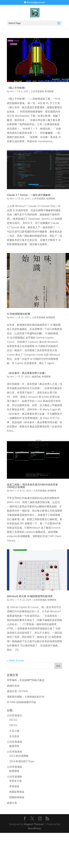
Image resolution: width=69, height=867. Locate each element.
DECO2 (13, 720)
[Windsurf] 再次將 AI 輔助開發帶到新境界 (30, 596)
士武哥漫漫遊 (14, 751)
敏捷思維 (36, 376)
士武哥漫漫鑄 (37, 91)
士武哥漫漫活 (14, 715)
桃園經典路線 (16, 797)
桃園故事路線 (16, 791)
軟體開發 (49, 91)
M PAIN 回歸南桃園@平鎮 (21, 702)
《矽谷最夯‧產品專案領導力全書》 (27, 373)
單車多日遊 (15, 781)
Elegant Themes (34, 824)
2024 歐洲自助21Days (21, 761)
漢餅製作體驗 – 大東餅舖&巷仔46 (25, 696)
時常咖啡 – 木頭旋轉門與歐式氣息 (26, 680)
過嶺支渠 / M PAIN (17, 691)
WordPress (34, 828)
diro (12, 91)
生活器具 (14, 736)
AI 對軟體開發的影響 (18, 314)
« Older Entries (15, 660)
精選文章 (12, 803)
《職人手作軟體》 (17, 88)
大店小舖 (14, 730)
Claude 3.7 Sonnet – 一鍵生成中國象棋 (28, 195)
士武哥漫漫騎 (14, 776)
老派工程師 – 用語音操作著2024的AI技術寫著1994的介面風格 (32, 485)
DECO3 (13, 725)
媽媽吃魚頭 (13, 685)
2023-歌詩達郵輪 (18, 755)
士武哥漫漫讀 (14, 741)
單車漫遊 (14, 786)
